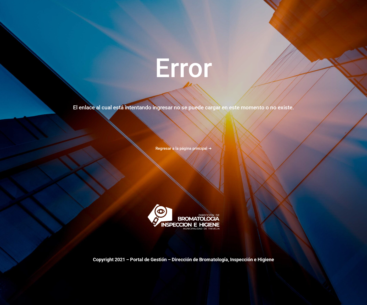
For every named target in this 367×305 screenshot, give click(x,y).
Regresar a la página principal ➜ (183, 148)
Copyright (103, 259)
